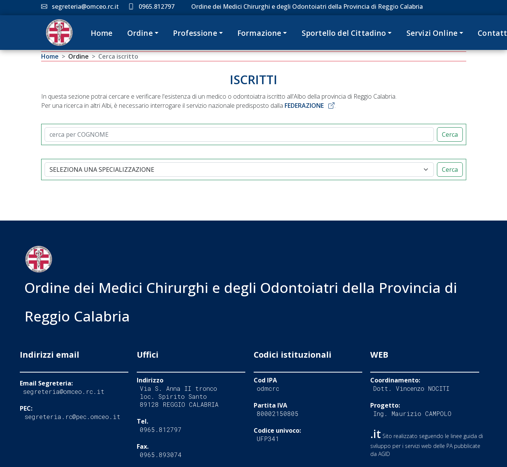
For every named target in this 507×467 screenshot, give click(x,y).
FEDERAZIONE (309, 105)
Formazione (259, 33)
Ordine (140, 33)
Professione (195, 33)
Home (102, 33)
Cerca (450, 134)
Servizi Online (431, 33)
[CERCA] (239, 134)
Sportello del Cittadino (344, 33)
